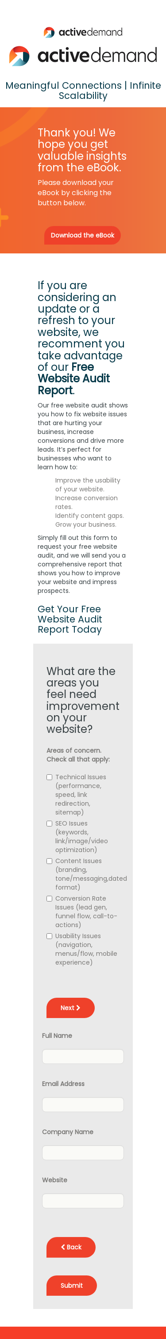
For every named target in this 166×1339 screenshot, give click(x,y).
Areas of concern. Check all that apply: (78, 755)
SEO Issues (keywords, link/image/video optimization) (81, 836)
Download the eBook (82, 235)
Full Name (57, 1035)
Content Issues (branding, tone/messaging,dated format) (91, 874)
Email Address (63, 1083)
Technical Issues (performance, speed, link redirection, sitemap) (80, 795)
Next (71, 1007)
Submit (72, 1285)
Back (71, 1247)
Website (54, 1180)
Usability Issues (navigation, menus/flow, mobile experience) (86, 949)
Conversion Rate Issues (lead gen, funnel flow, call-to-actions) (86, 911)
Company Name (67, 1132)
